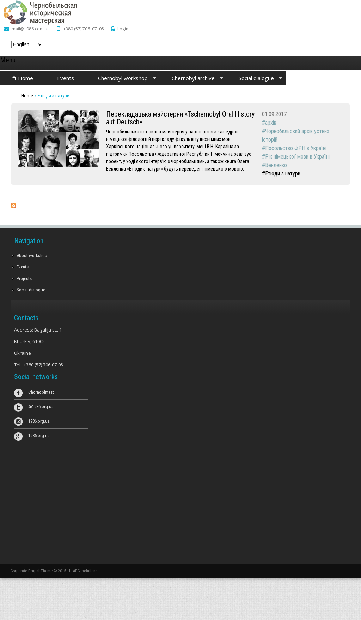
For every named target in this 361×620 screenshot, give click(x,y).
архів (270, 122)
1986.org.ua (39, 421)
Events (65, 78)
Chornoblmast (41, 392)
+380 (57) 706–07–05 (83, 29)
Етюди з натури (282, 173)
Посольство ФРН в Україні (295, 148)
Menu (8, 60)
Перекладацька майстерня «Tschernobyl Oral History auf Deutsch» (180, 118)
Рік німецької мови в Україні (297, 156)
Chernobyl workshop (121, 78)
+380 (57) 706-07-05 (43, 365)
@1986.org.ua (41, 406)
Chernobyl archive (191, 78)
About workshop (32, 255)
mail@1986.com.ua (31, 29)
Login (122, 29)
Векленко (276, 165)
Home (25, 78)
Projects (24, 278)
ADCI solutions (85, 570)
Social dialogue (254, 78)
